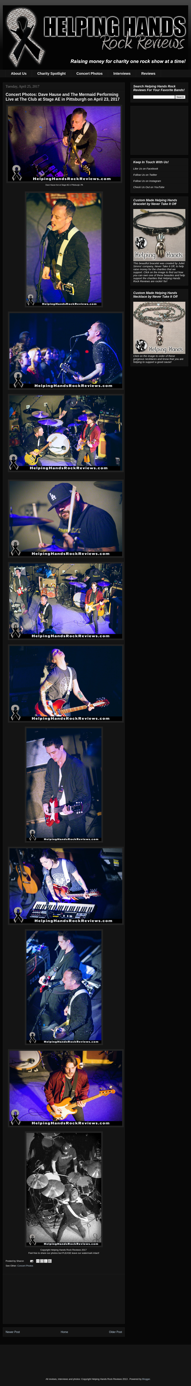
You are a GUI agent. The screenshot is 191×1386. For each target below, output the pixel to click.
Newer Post (13, 1331)
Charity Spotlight (51, 73)
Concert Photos (89, 73)
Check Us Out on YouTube (148, 187)
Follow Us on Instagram (147, 180)
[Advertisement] (63, 1299)
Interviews (122, 73)
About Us (19, 73)
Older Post (115, 1331)
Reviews (148, 73)
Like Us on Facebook (145, 168)
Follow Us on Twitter (145, 174)
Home (64, 1331)
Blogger (146, 1379)
